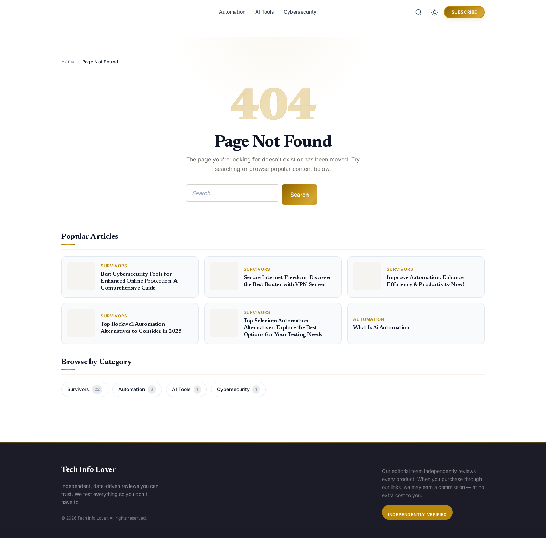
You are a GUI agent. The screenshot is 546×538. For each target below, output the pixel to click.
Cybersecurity (300, 12)
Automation (232, 12)
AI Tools (264, 12)
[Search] (418, 12)
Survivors (84, 389)
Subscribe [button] (464, 12)
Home (68, 61)
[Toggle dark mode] (434, 12)
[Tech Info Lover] (92, 12)
